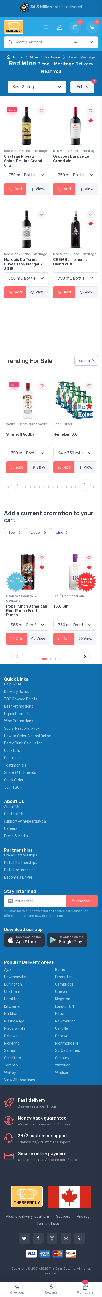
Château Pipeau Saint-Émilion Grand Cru (23, 161)
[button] (24, 940)
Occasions (13, 758)
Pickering (12, 1043)
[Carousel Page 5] (30, 487)
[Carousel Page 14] (71, 487)
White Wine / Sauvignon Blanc (24, 426)
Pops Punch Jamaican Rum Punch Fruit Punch (26, 611)
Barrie (60, 969)
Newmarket (65, 1021)
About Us (12, 806)
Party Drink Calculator (23, 743)
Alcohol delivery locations (28, 1216)
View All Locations (19, 1080)
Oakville (61, 1028)
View (37, 189)
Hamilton (12, 999)
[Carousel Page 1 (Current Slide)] (10, 487)
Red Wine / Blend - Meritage (25, 151)
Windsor (61, 1072)
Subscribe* (82, 901)
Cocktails (12, 750)
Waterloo (62, 1065)
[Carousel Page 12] (62, 487)
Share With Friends (20, 772)
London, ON (64, 1006)
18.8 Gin (61, 606)
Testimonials (15, 765)
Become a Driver (18, 877)
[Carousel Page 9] (48, 487)
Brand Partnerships (20, 855)
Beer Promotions (18, 706)
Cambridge (64, 984)
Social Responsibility (21, 728)
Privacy (83, 1216)
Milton (60, 1014)
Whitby (10, 1072)
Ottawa (61, 1036)
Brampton (64, 977)
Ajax (7, 969)
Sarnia (9, 1050)
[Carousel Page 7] (39, 487)
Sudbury (62, 1058)
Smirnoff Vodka (67, 434)
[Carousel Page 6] (35, 487)
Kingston (62, 999)
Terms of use (48, 1223)
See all (87, 361)
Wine (34, 57)
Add (15, 189)
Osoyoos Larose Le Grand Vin (71, 158)
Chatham (12, 991)
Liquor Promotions (20, 714)
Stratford (12, 1058)
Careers (10, 828)
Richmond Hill (66, 1043)
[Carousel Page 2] (51, 659)
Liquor (38, 532)
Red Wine (52, 57)
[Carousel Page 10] (53, 487)
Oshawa (11, 1036)
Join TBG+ (13, 787)
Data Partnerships (20, 870)
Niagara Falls (15, 1028)
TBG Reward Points (20, 699)
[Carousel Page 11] (57, 487)
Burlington (13, 984)
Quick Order (13, 780)
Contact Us (14, 814)
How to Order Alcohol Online (27, 736)
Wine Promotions (18, 721)
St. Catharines (67, 1050)
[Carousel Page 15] (75, 487)
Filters (85, 85)
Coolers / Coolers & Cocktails (21, 598)
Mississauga (14, 1021)
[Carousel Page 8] (44, 487)
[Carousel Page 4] (25, 487)
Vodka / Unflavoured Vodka (74, 424)
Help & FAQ (13, 684)
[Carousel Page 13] (66, 487)
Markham (12, 1014)
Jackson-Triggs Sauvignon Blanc (22, 436)
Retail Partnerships (20, 862)
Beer (15, 532)
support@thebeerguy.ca (25, 821)
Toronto (11, 1065)
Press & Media (16, 836)
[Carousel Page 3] (55, 659)
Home (15, 57)
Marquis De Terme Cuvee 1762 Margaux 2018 (23, 264)
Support (63, 1216)
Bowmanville (15, 977)
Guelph (61, 991)
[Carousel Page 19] (94, 487)
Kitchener (12, 1006)
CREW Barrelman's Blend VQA (70, 262)
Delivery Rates (16, 691)
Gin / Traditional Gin (68, 596)
